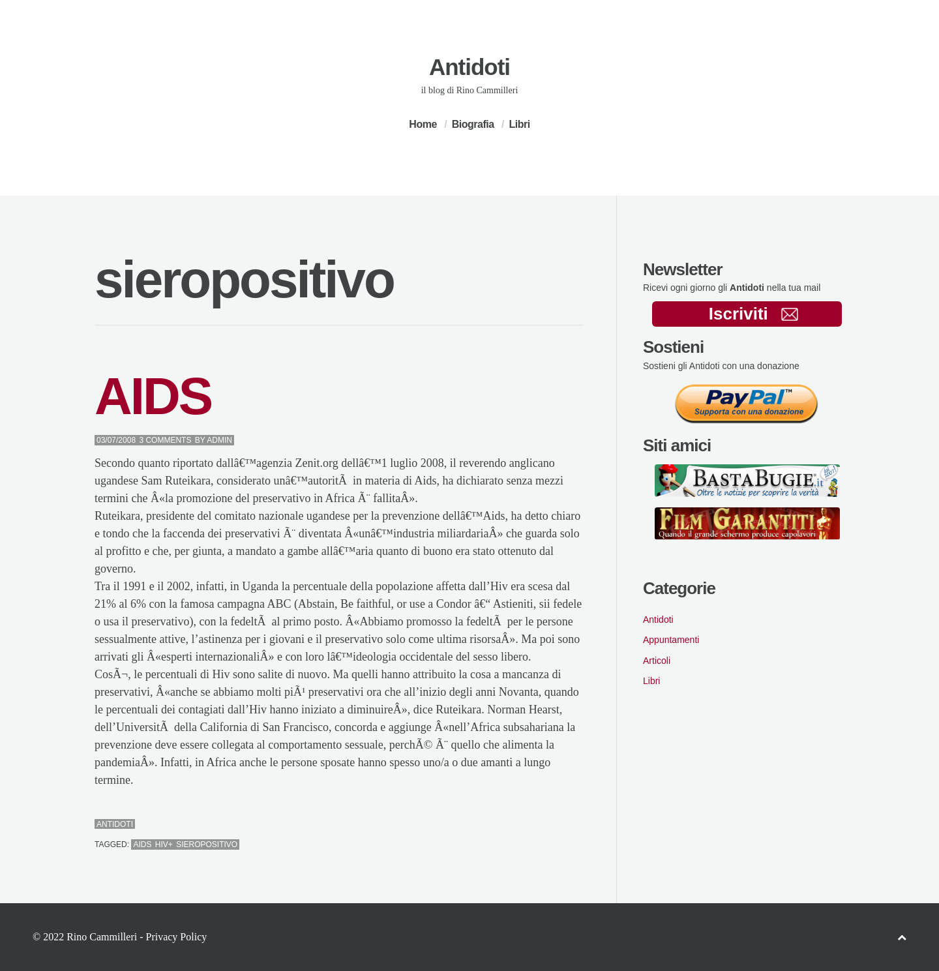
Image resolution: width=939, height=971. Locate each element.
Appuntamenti (671, 640)
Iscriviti (753, 313)
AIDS (153, 396)
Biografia (473, 124)
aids (142, 844)
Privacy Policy (176, 936)
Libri (519, 124)
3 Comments (165, 440)
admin (219, 440)
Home (422, 124)
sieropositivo (206, 844)
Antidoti (469, 67)
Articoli (656, 660)
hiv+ (164, 844)
